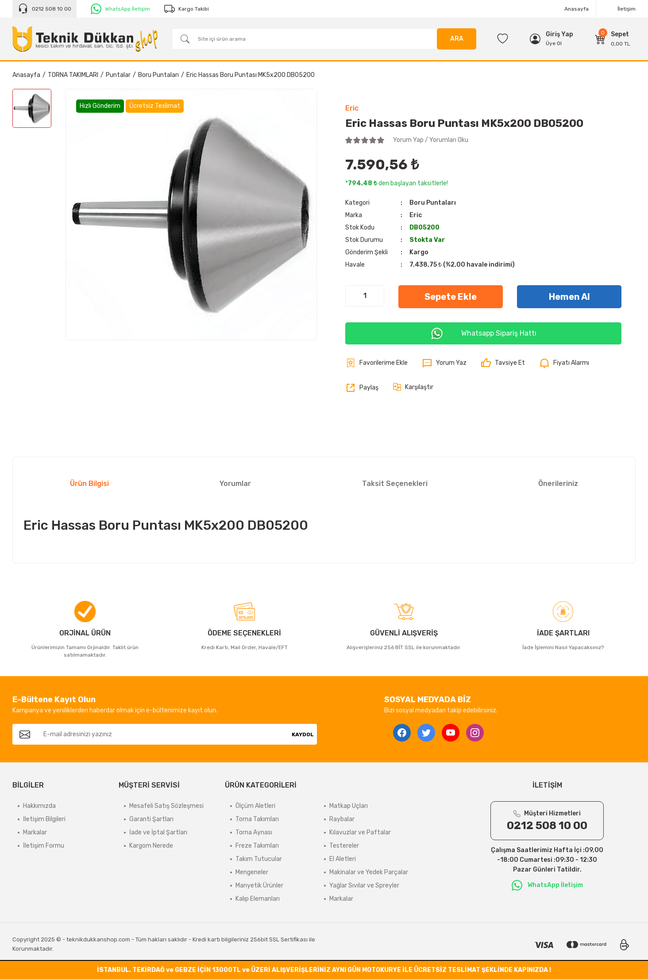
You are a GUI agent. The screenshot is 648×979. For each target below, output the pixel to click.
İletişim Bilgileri (44, 819)
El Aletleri (342, 859)
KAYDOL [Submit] (303, 734)
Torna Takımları (257, 819)
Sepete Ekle (450, 296)
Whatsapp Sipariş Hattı (483, 333)
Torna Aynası (253, 832)
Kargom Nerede (151, 845)
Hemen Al (569, 296)
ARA (456, 38)
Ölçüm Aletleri (255, 806)
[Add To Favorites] (376, 363)
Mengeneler (251, 872)
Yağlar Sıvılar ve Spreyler (364, 885)
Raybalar (342, 819)
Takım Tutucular (258, 859)
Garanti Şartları (151, 819)
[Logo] (85, 39)
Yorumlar (235, 483)
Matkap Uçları (348, 806)
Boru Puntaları (432, 203)
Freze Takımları (257, 845)
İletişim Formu (43, 845)
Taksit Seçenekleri (395, 483)
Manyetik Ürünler (259, 885)
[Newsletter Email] (163, 734)
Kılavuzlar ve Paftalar (360, 832)
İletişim (626, 9)
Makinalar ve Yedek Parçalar (368, 872)
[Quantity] (364, 295)
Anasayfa (576, 9)
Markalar (35, 832)
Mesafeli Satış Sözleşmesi (166, 806)
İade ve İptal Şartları (158, 832)
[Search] (324, 39)
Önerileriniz (558, 483)
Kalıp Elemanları (257, 899)
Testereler (344, 845)
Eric (352, 108)
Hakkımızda (39, 806)
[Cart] (613, 39)
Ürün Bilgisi (89, 483)
